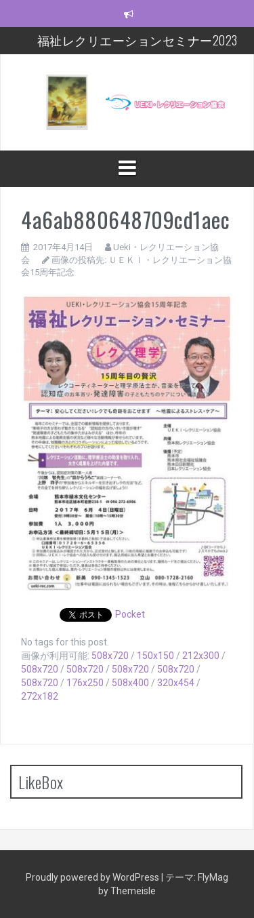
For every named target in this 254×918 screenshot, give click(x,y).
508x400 (130, 682)
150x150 (155, 655)
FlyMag (213, 877)
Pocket (130, 614)
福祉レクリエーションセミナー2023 (137, 40)
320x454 (175, 682)
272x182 (39, 696)
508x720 (110, 655)
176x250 (85, 682)
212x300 (200, 655)
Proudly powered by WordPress (93, 877)
